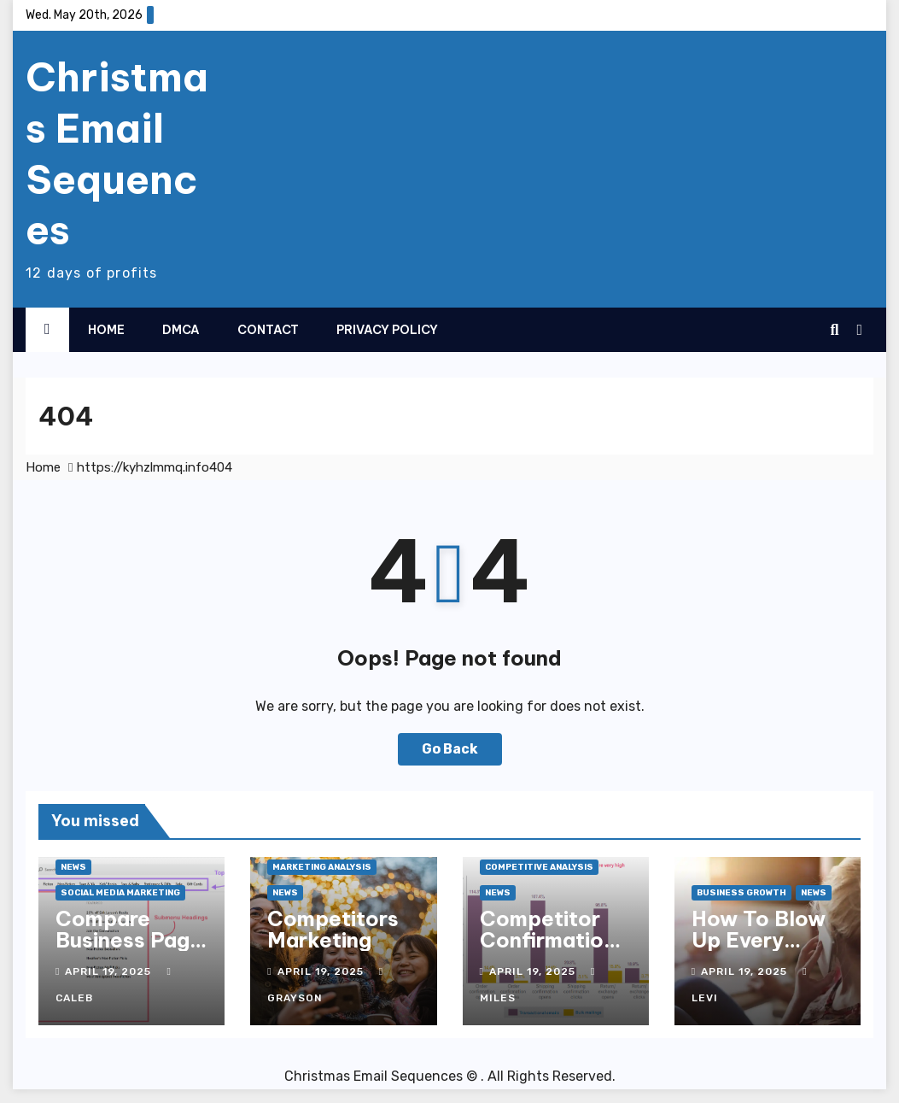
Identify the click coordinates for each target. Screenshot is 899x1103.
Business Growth (741, 893)
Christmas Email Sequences (117, 153)
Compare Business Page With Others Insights (128, 950)
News (73, 867)
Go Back (450, 749)
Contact (268, 329)
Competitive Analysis (539, 867)
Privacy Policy (387, 329)
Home (106, 329)
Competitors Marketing (333, 929)
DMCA (181, 329)
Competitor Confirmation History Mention (548, 950)
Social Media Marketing (120, 893)
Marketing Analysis (321, 867)
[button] (834, 329)
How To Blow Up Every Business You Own (759, 950)
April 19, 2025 (110, 971)
